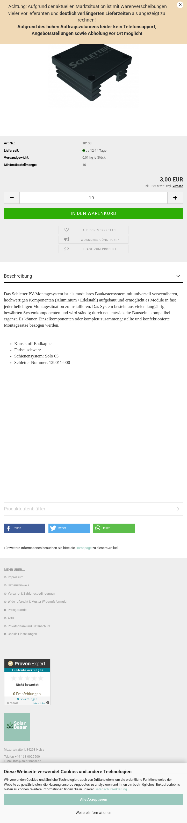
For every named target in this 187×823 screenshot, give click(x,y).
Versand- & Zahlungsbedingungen (31, 593)
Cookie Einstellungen (22, 634)
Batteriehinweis (18, 585)
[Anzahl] (93, 198)
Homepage (84, 548)
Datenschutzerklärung (111, 789)
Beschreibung (18, 276)
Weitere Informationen (93, 813)
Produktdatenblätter (24, 508)
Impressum (16, 577)
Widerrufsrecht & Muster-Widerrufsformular (38, 601)
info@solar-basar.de (27, 761)
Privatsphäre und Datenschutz (29, 626)
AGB (11, 618)
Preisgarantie (17, 610)
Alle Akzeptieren (93, 799)
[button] (11, 198)
